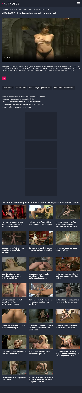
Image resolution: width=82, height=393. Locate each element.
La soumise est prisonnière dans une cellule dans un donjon (23, 104)
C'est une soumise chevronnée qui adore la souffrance (21, 102)
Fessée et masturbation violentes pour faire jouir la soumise (23, 96)
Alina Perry (58, 88)
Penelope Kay (69, 88)
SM (16, 9)
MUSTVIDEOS (10, 3)
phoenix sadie (46, 88)
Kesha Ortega (34, 88)
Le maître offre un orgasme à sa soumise (16, 107)
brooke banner (8, 88)
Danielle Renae (21, 88)
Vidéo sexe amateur (8, 9)
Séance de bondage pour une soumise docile (18, 99)
